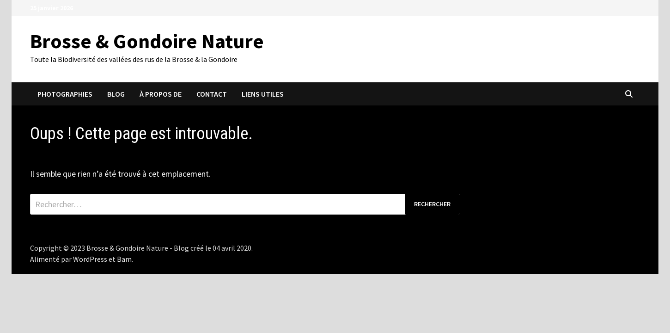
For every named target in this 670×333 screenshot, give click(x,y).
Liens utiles (263, 94)
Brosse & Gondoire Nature (147, 41)
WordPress (90, 259)
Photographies (64, 94)
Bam (124, 259)
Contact (211, 94)
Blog (116, 94)
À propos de (161, 94)
